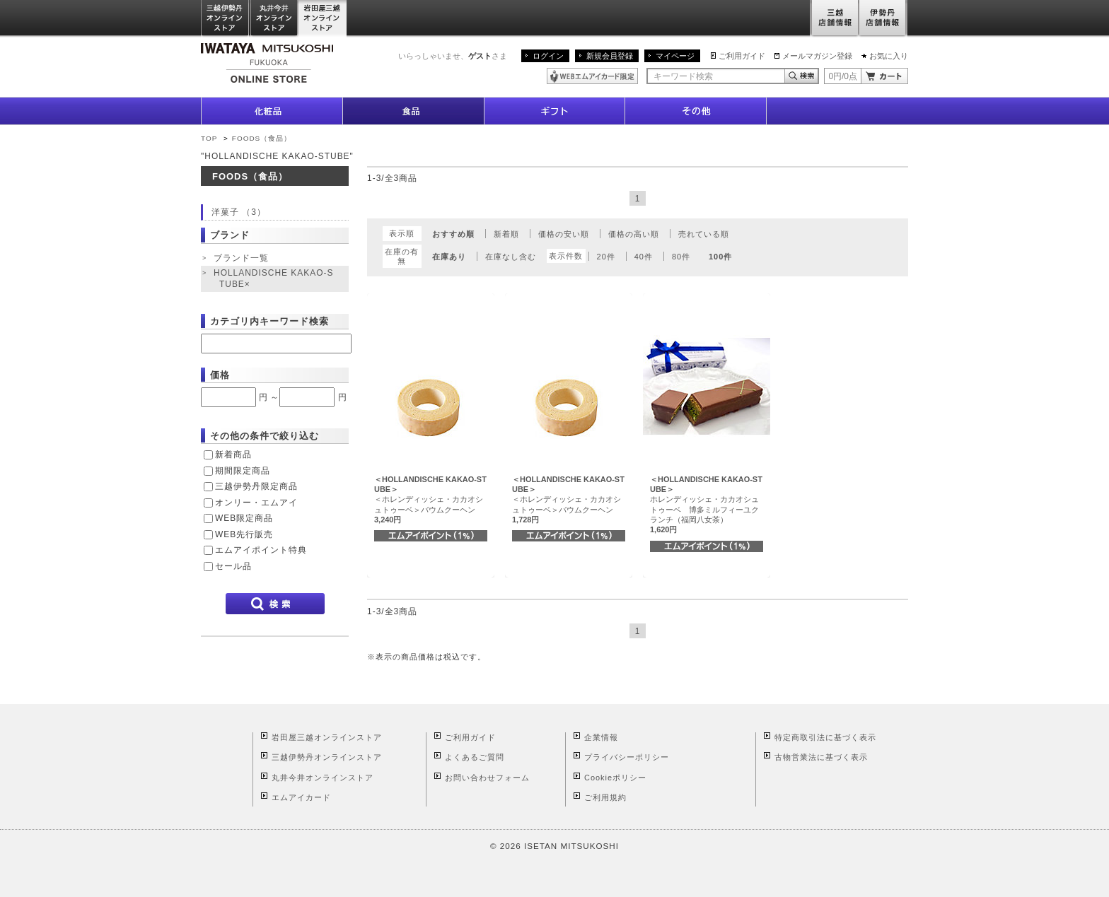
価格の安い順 (563, 234)
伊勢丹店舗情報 (883, 18)
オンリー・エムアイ (256, 503)
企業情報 (601, 737)
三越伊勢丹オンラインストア (225, 18)
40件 (643, 256)
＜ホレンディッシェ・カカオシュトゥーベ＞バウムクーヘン (430, 499)
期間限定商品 (242, 471)
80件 (681, 256)
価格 (220, 375)
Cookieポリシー (615, 777)
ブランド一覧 (241, 258)
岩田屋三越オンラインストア (322, 18)
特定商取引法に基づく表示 (825, 737)
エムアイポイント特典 (261, 550)
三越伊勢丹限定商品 (256, 486)
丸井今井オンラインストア (274, 18)
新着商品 (233, 454)
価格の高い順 (633, 234)
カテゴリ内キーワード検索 (269, 321)
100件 (720, 256)
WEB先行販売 (244, 534)
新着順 (506, 234)
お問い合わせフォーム (487, 777)
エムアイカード (301, 797)
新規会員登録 (609, 56)
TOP (209, 138)
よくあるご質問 (474, 757)
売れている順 (703, 234)
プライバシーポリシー (626, 757)
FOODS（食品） (261, 138)
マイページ (675, 56)
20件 (606, 256)
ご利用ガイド (742, 56)
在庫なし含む (510, 256)
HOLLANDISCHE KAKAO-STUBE (273, 279)
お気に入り (888, 56)
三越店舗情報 (834, 18)
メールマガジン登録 (817, 56)
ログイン (548, 56)
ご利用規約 (605, 797)
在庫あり (449, 256)
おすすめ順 (453, 234)
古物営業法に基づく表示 (821, 757)
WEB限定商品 (244, 518)
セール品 (233, 566)
